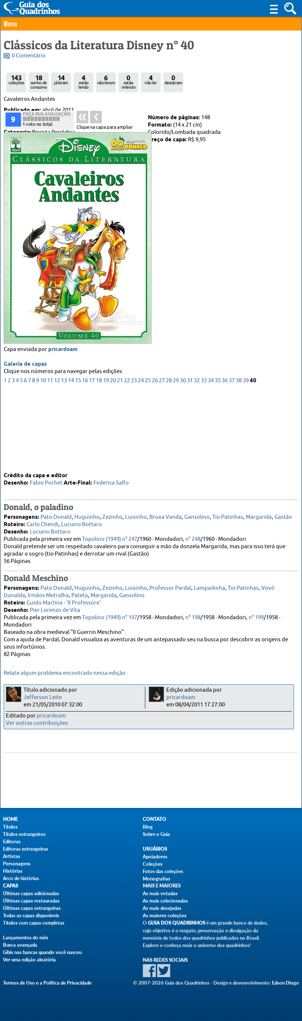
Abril (31, 117)
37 (232, 457)
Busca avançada (20, 945)
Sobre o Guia (156, 834)
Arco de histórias (21, 878)
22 (127, 457)
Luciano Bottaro (81, 523)
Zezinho (112, 515)
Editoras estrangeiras (25, 849)
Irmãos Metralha (48, 594)
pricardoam (63, 426)
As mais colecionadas (165, 901)
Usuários (155, 849)
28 (169, 457)
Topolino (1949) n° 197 (109, 616)
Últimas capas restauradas (31, 901)
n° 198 (192, 616)
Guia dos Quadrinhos (176, 923)
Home (10, 819)
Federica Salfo (111, 481)
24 (141, 457)
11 (50, 457)
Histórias (12, 871)
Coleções (153, 864)
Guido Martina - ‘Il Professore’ (63, 601)
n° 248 (192, 537)
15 (78, 457)
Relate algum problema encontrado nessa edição (64, 673)
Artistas (11, 856)
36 (225, 457)
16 (85, 457)
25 (148, 457)
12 (57, 457)
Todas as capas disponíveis (31, 915)
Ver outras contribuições (37, 723)
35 (218, 457)
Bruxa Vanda (165, 515)
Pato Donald (56, 515)
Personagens (17, 863)
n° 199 (256, 616)
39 (246, 457)
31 (190, 457)
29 (176, 457)
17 (92, 457)
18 (99, 457)
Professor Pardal (170, 586)
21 (120, 457)
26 (155, 457)
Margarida (259, 515)
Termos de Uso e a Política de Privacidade (47, 983)
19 (106, 457)
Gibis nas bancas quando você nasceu (42, 952)
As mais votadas (160, 893)
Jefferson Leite (43, 697)
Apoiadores (155, 856)
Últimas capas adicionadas (31, 893)
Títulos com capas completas (33, 923)
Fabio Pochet (46, 481)
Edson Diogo (285, 983)
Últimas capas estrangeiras (32, 908)
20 (113, 457)
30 (183, 457)
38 (239, 457)
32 (197, 457)
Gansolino (197, 515)
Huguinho (87, 515)
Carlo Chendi (42, 523)
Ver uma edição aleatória (29, 959)
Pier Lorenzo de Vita (55, 608)
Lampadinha (209, 586)
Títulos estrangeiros (24, 834)
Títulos (10, 827)
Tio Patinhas (227, 515)
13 (64, 457)
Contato (154, 819)
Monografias (156, 879)
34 (211, 457)
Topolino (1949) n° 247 (109, 537)
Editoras (12, 841)
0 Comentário (29, 55)
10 (43, 457)
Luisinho (136, 515)
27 (162, 457)
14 (71, 457)
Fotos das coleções (163, 871)
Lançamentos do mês (25, 937)
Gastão (283, 515)
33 (204, 457)
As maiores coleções (164, 915)
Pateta (79, 594)
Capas (10, 886)
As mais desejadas (162, 908)
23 (134, 457)
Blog (148, 827)
